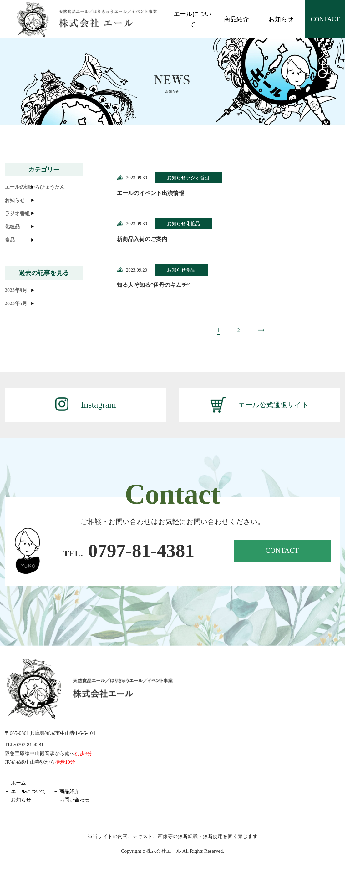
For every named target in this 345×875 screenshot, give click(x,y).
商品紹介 (236, 19)
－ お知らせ (18, 800)
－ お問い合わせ (71, 800)
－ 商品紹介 (66, 792)
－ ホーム (15, 783)
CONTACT (325, 19)
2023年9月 (16, 290)
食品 (10, 239)
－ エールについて (25, 792)
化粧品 (12, 226)
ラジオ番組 (17, 213)
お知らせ (280, 19)
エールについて (192, 19)
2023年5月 (16, 303)
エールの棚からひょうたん (35, 187)
